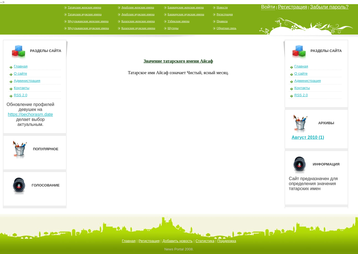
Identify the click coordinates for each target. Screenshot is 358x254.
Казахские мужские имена (138, 28)
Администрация (27, 81)
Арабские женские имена (137, 7)
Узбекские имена (179, 21)
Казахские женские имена (138, 21)
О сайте (20, 73)
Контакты (21, 88)
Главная (20, 66)
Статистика (205, 241)
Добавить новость (177, 241)
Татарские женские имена (84, 7)
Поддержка (226, 241)
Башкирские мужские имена (186, 14)
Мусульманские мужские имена (88, 28)
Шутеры (173, 28)
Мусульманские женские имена (88, 21)
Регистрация (225, 14)
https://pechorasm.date (30, 114)
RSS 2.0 (20, 95)
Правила (222, 21)
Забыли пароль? (329, 7)
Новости (222, 7)
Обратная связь (226, 28)
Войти (268, 7)
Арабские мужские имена (138, 14)
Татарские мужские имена (85, 14)
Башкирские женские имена (186, 7)
